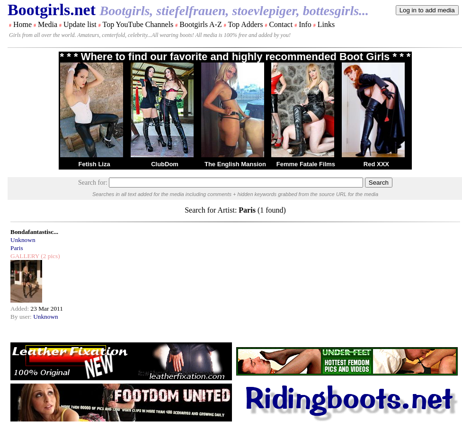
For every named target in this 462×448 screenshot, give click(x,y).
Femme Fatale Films (305, 164)
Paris (16, 247)
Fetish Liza (94, 164)
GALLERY (24, 256)
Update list (80, 24)
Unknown (23, 239)
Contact (281, 24)
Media (47, 24)
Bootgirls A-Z (200, 24)
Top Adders (245, 24)
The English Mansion (235, 164)
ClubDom (164, 164)
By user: (21, 316)
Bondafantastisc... (34, 231)
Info (305, 24)
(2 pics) (49, 256)
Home (22, 24)
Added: (20, 308)
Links (326, 24)
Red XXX (376, 164)
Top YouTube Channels (137, 24)
